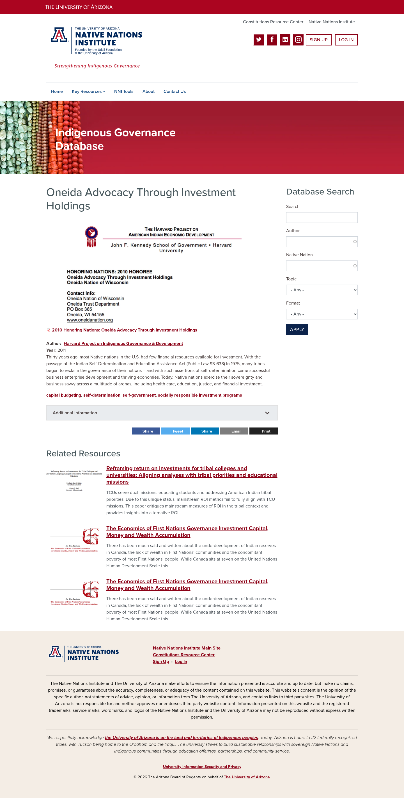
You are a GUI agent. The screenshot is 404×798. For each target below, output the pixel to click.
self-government (139, 395)
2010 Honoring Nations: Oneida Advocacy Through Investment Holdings (124, 330)
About (149, 91)
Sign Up (319, 40)
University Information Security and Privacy (202, 766)
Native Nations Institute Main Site (187, 648)
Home (57, 91)
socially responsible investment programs (200, 395)
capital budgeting (63, 395)
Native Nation (299, 255)
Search (293, 206)
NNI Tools (124, 91)
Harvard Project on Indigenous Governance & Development (123, 343)
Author (293, 231)
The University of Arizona (247, 777)
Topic (291, 279)
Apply (297, 329)
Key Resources (87, 91)
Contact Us (175, 91)
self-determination (101, 395)
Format (293, 303)
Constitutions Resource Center (273, 22)
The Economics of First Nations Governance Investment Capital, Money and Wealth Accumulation (187, 532)
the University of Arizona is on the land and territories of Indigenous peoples (181, 737)
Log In (346, 40)
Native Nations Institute (332, 22)
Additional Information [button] (75, 413)
